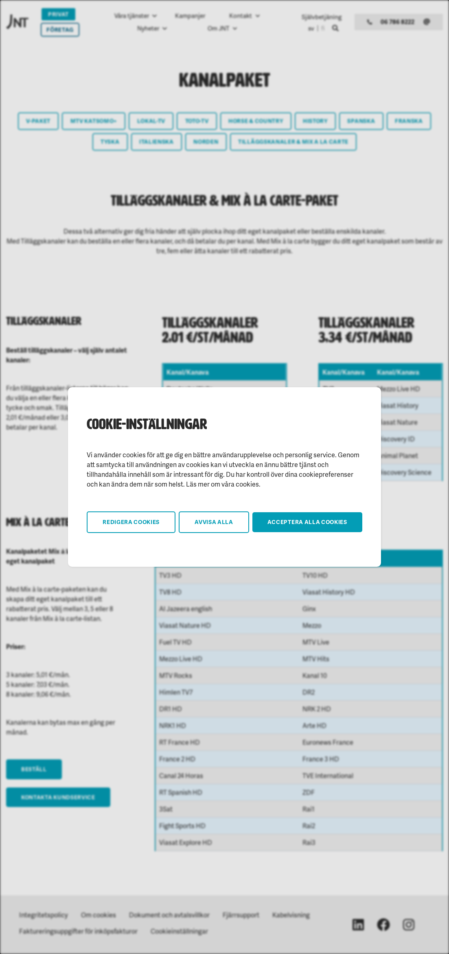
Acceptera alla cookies (307, 522)
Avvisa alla (214, 522)
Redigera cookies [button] (131, 522)
